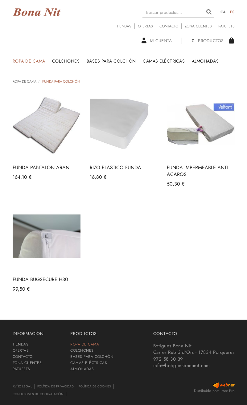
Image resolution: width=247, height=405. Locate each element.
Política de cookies (95, 386)
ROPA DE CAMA (24, 81)
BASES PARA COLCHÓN (91, 356)
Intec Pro (227, 391)
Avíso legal (22, 386)
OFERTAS (145, 26)
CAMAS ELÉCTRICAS (88, 363)
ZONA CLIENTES (198, 26)
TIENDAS (124, 26)
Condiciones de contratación (38, 394)
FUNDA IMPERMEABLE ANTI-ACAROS (198, 171)
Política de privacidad (55, 386)
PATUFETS (226, 26)
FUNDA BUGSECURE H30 (40, 279)
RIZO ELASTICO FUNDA (115, 167)
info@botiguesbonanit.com (181, 365)
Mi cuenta (157, 41)
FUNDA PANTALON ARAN (41, 167)
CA (223, 12)
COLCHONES (82, 350)
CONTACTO (168, 26)
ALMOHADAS (82, 369)
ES (232, 12)
